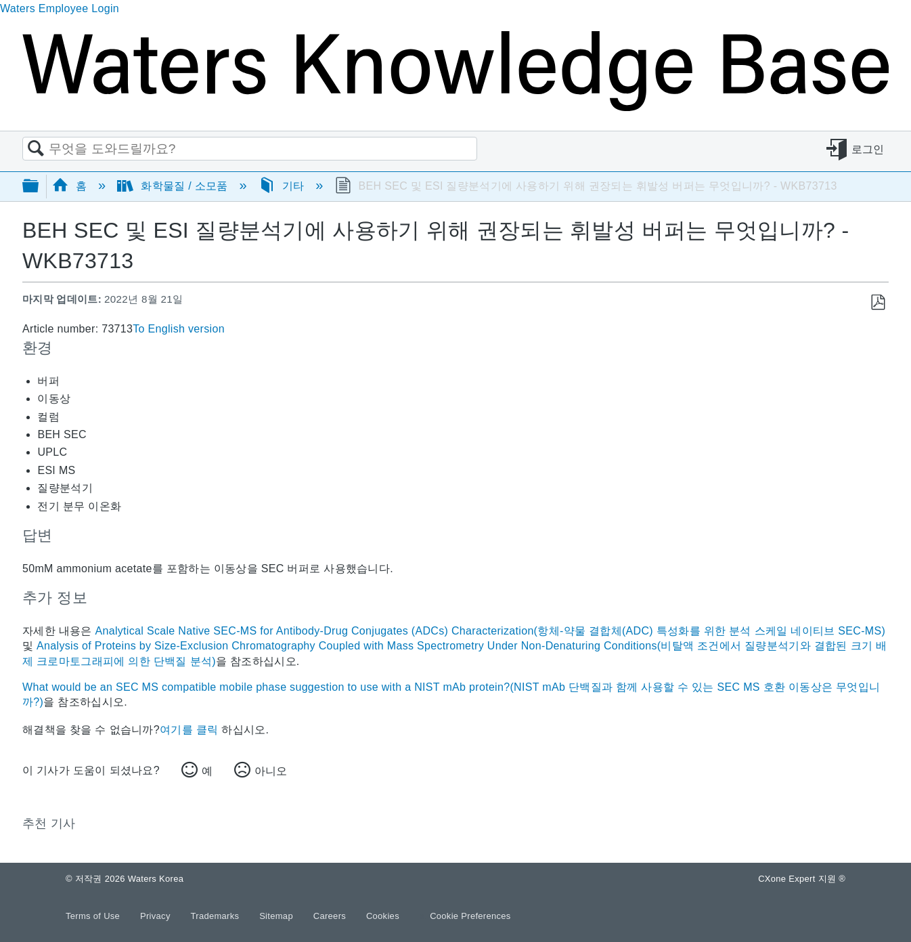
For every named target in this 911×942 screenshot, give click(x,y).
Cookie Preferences (470, 916)
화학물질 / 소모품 (174, 186)
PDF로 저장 (877, 303)
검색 (35, 148)
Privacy (156, 916)
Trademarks (216, 916)
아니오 (270, 771)
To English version (179, 329)
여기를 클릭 (189, 729)
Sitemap (277, 916)
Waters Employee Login (59, 8)
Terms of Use (94, 916)
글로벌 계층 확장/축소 (39, 186)
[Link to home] (455, 107)
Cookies (382, 916)
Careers (331, 916)
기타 (283, 186)
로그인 (868, 149)
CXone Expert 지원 (801, 879)
